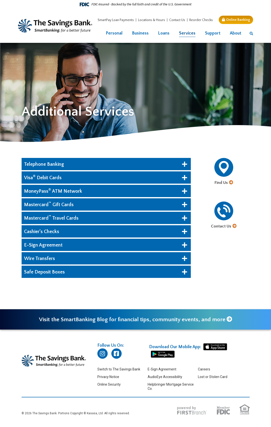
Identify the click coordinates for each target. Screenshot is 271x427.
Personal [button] (114, 33)
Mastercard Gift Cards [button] (49, 204)
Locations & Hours (151, 20)
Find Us (221, 182)
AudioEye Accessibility (165, 377)
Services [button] (187, 33)
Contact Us (177, 20)
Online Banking (238, 20)
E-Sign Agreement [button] (43, 245)
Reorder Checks (201, 20)
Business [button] (140, 33)
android (163, 354)
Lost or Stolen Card (212, 377)
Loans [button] (163, 33)
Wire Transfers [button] (39, 258)
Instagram (102, 354)
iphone (215, 347)
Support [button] (212, 33)
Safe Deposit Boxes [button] (44, 272)
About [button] (235, 33)
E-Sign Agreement (162, 369)
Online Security (109, 385)
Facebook (116, 354)
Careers (204, 369)
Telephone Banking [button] (44, 164)
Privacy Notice (108, 377)
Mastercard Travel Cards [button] (51, 217)
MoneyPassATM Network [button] (53, 191)
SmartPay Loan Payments (116, 20)
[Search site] (251, 33)
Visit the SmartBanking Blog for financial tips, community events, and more (132, 320)
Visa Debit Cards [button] (43, 177)
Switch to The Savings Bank (118, 369)
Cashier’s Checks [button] (41, 231)
